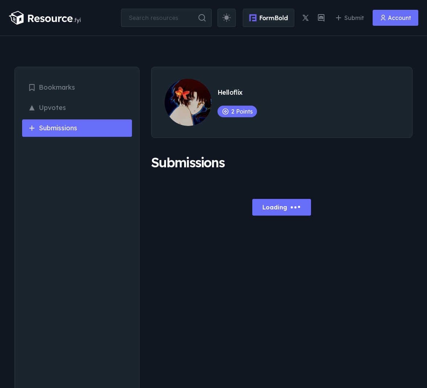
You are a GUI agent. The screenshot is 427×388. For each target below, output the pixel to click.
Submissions (52, 128)
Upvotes (47, 107)
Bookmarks (51, 87)
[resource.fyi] (45, 18)
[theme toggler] (226, 18)
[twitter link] (306, 18)
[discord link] (321, 17)
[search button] (202, 18)
